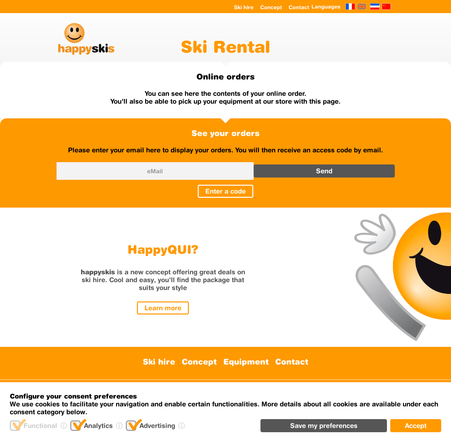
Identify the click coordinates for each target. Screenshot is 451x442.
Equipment (246, 361)
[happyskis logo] (89, 40)
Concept (271, 7)
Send (324, 171)
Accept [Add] (415, 425)
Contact (299, 7)
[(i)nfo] (63, 425)
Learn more (162, 308)
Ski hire (244, 7)
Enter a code (225, 191)
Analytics (98, 425)
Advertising (157, 425)
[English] (362, 6)
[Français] (350, 6)
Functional (40, 425)
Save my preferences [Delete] (324, 425)
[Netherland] (375, 6)
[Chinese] (386, 6)
